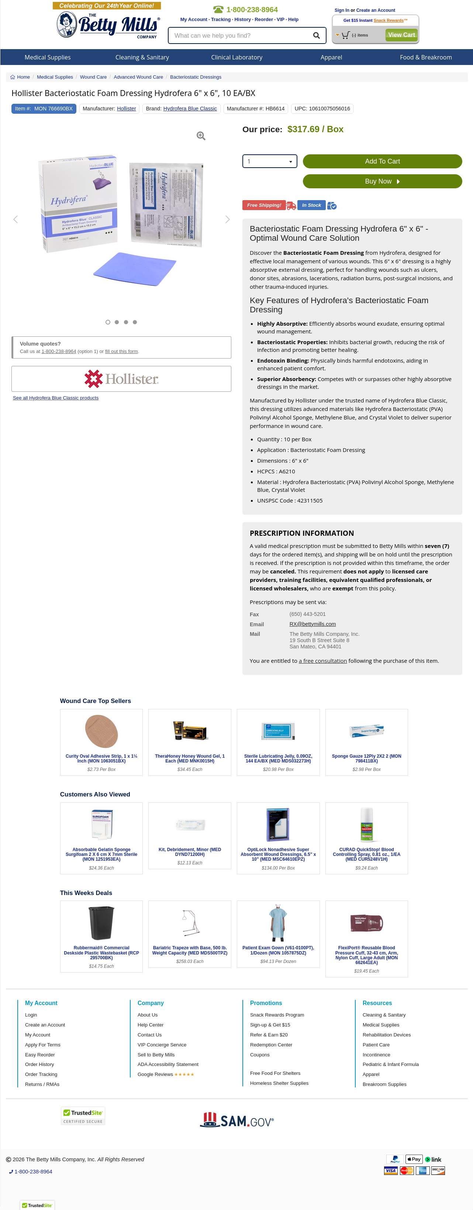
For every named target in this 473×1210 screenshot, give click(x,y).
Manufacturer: (99, 109)
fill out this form (121, 351)
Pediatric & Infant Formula (391, 1064)
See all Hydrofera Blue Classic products (56, 398)
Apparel (331, 57)
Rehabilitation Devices (387, 1035)
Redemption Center (271, 1045)
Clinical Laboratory (237, 57)
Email (257, 624)
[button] (19, 224)
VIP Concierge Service (162, 1045)
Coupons (260, 1055)
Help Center (150, 1025)
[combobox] (269, 161)
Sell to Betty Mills (156, 1055)
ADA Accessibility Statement (168, 1064)
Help (293, 19)
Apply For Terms (43, 1045)
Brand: (154, 109)
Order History (39, 1064)
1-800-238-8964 (59, 351)
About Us (148, 1015)
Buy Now (382, 182)
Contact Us (150, 1035)
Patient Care (376, 1045)
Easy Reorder (40, 1055)
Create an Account (376, 10)
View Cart (401, 35)
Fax (254, 614)
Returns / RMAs (42, 1084)
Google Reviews (155, 1074)
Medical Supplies (48, 57)
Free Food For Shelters (275, 1073)
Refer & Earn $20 (269, 1035)
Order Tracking (41, 1074)
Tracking (221, 19)
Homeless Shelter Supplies (279, 1083)
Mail (255, 634)
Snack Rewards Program (277, 1015)
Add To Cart (382, 161)
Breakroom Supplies (385, 1084)
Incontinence (376, 1055)
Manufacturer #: (245, 109)
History (242, 19)
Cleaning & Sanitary (142, 57)
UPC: (301, 109)
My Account (193, 19)
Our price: (262, 129)
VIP (280, 19)
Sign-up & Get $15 (270, 1025)
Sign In (342, 10)
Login (31, 1015)
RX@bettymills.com (313, 624)
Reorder (264, 19)
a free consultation (323, 660)
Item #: (23, 109)
